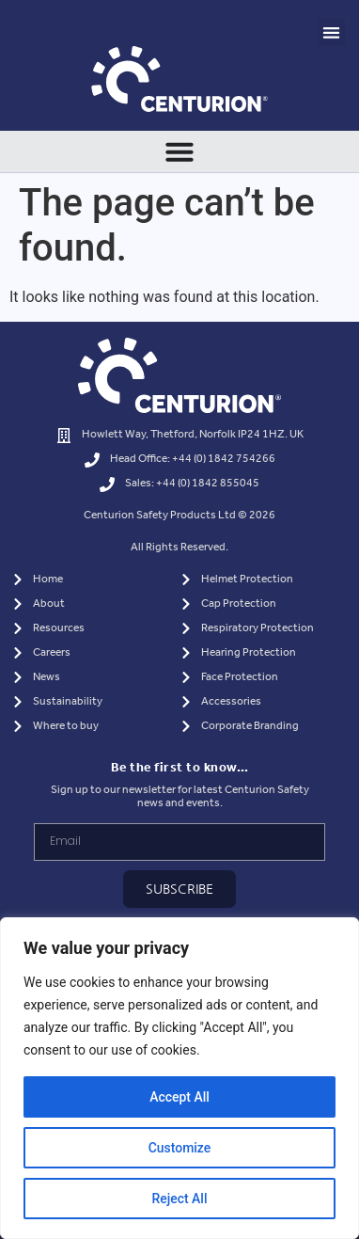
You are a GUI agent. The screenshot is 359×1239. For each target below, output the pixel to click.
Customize (179, 1147)
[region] (179, 1078)
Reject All (179, 1198)
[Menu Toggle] (179, 151)
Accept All (179, 1096)
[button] (332, 32)
